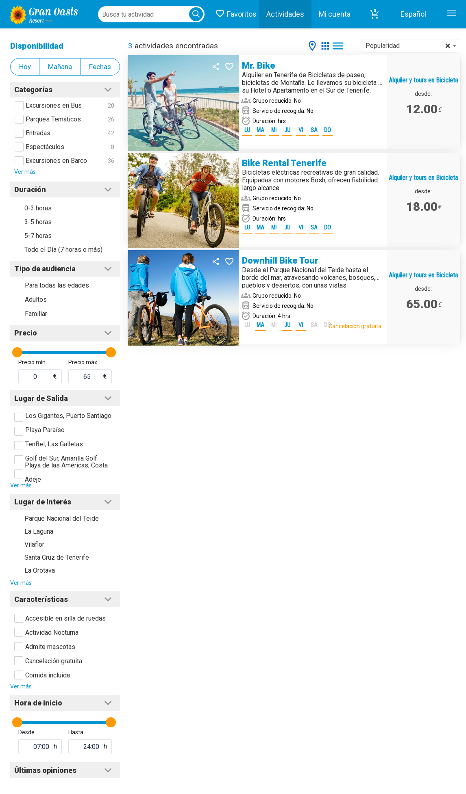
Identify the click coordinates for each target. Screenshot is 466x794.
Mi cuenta (335, 14)
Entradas (38, 133)
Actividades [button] (285, 14)
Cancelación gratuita (53, 661)
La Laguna (38, 531)
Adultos (36, 299)
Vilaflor (34, 544)
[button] (374, 14)
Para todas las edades (57, 285)
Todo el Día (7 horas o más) (63, 249)
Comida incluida (47, 675)
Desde (26, 732)
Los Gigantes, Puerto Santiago (68, 416)
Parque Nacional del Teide (61, 518)
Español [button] (413, 14)
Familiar (36, 314)
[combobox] (410, 46)
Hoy (25, 67)
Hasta (75, 732)
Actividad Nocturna (51, 632)
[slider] (17, 352)
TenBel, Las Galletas (54, 444)
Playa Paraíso (45, 430)
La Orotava (39, 570)
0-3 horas (38, 208)
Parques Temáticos (53, 119)
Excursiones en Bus (54, 105)
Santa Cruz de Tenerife (56, 557)
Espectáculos (45, 147)
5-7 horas (38, 236)
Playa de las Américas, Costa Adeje (66, 472)
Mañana (60, 67)
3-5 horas (38, 222)
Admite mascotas (50, 647)
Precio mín (32, 362)
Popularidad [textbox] (408, 45)
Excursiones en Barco (56, 160)
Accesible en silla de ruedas (65, 618)
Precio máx (82, 362)
